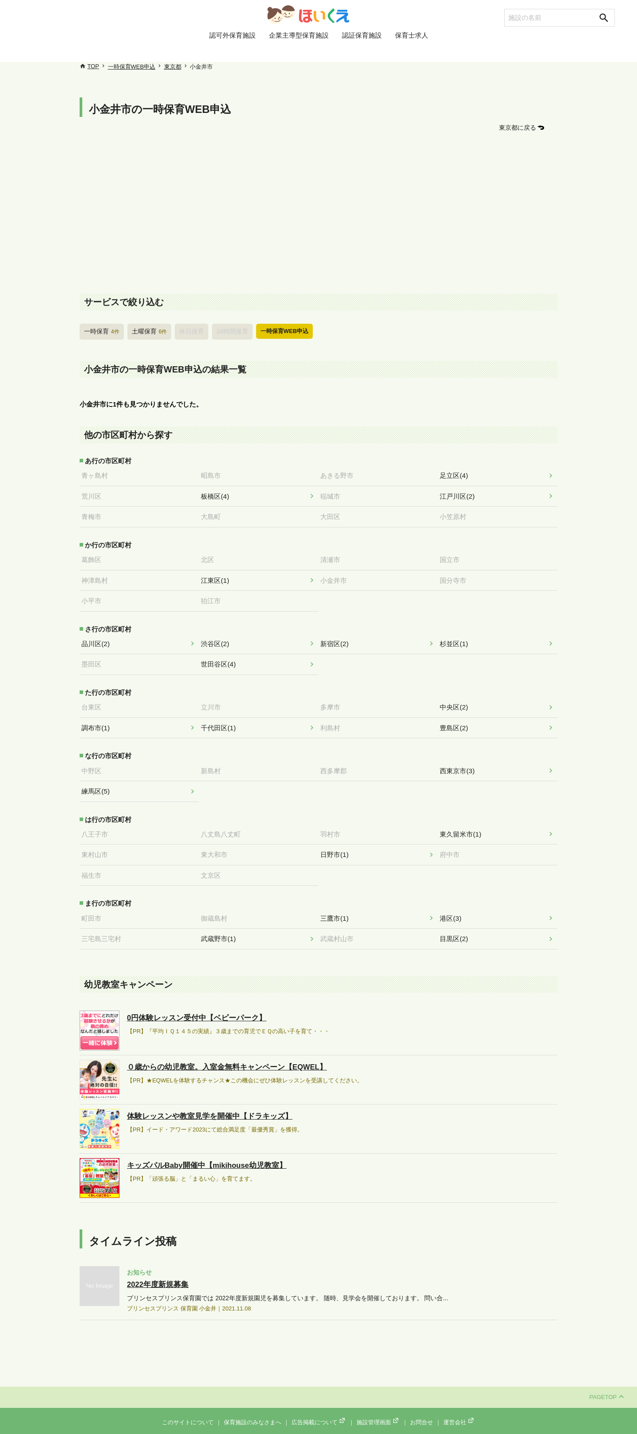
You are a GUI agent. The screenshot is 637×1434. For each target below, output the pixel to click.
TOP (93, 66)
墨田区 (94, 659)
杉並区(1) (456, 639)
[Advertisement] (318, 213)
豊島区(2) (456, 721)
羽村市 (333, 826)
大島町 (213, 514)
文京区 (213, 866)
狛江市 (213, 597)
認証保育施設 (362, 50)
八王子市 (97, 826)
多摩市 (333, 701)
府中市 (452, 846)
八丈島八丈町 (223, 826)
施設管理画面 (378, 1412)
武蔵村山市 (339, 929)
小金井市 (336, 577)
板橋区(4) (217, 494)
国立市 (452, 556)
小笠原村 (455, 514)
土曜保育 (147, 330)
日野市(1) (337, 846)
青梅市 (94, 514)
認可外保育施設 (232, 50)
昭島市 (213, 474)
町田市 (94, 908)
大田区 (333, 514)
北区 (210, 556)
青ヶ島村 (97, 474)
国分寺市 (455, 577)
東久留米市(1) (463, 826)
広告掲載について (319, 1412)
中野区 (94, 763)
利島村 (333, 721)
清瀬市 (333, 556)
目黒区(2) (456, 929)
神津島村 (97, 577)
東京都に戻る (519, 127)
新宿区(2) (337, 639)
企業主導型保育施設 (299, 50)
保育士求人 (411, 50)
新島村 (213, 763)
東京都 (172, 66)
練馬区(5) (98, 784)
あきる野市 (339, 474)
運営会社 (459, 1412)
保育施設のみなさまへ (252, 1412)
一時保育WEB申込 (132, 66)
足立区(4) (456, 474)
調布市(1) (98, 721)
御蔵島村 (216, 908)
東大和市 (216, 846)
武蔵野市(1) (220, 929)
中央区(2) (456, 701)
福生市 (94, 866)
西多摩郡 (336, 763)
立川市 (213, 701)
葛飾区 (94, 556)
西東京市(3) (459, 763)
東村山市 (97, 846)
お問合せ (421, 1412)
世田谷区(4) (220, 659)
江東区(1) (217, 577)
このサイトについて (188, 1412)
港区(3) (453, 908)
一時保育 (101, 330)
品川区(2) (98, 639)
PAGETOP (606, 1387)
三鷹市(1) (337, 908)
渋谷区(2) (217, 639)
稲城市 (333, 494)
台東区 (94, 701)
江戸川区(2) (459, 494)
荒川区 (94, 494)
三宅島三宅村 (104, 929)
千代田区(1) (220, 721)
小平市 (94, 597)
